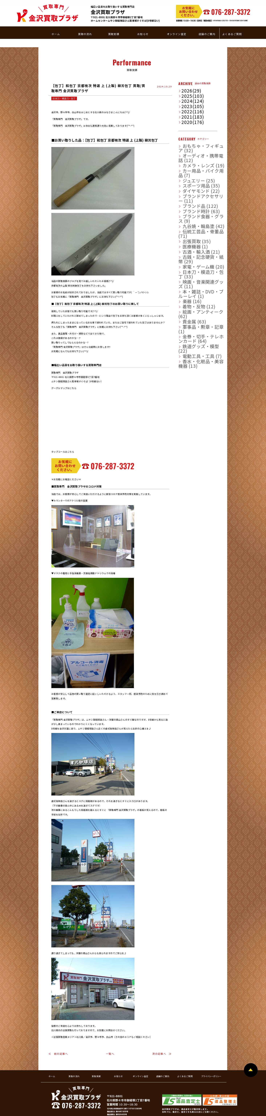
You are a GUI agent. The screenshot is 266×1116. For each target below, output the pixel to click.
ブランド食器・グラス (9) (193, 174)
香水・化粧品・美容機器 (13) (195, 266)
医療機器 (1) (187, 193)
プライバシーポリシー (211, 1058)
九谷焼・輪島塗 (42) (191, 179)
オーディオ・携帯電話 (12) (194, 130)
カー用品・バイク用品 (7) (193, 140)
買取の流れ (85, 23)
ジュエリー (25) (188, 145)
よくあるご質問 (232, 23)
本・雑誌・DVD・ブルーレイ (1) (196, 222)
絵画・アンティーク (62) (193, 237)
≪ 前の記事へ (58, 1036)
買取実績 (113, 23)
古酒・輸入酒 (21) (190, 198)
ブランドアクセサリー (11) (194, 159)
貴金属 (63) (186, 242)
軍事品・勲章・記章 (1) (192, 247)
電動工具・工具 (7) (190, 261)
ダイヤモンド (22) (190, 155)
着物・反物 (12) (189, 232)
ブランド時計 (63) (190, 169)
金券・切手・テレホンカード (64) (197, 252)
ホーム (56, 23)
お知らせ (143, 23)
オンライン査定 (177, 23)
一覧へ (110, 1036)
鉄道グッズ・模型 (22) (192, 256)
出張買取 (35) (187, 189)
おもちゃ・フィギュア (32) (194, 125)
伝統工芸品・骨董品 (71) (193, 184)
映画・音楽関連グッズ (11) (194, 218)
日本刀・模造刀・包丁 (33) (194, 213)
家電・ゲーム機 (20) (191, 208)
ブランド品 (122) (189, 164)
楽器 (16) (185, 227)
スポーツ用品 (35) (190, 150)
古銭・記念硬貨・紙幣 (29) (194, 203)
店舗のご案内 (207, 23)
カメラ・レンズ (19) (191, 135)
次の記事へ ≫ (162, 1036)
